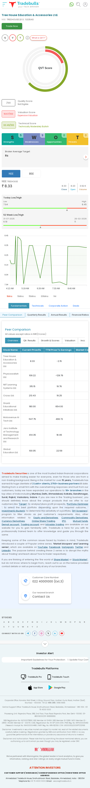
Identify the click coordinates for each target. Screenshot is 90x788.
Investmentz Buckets (13, 510)
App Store (38, 687)
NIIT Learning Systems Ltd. (10, 386)
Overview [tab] (13, 340)
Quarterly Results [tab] (36, 314)
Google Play (59, 687)
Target (23, 504)
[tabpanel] (45, 239)
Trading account (30, 524)
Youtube (61, 633)
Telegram (27, 633)
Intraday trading (54, 524)
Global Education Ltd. (10, 451)
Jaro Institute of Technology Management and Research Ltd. (11, 435)
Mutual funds (80, 521)
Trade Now (12, 26)
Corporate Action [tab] (58, 305)
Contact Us (41, 597)
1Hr (55, 296)
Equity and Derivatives (45, 517)
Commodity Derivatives (74, 517)
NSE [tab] (11, 174)
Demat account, (11, 524)
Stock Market (79, 559)
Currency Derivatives (13, 521)
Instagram (68, 547)
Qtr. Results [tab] (29, 340)
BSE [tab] (31, 174)
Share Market (61, 559)
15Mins (32, 296)
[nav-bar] (5, 4)
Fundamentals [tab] (19, 305)
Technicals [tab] (38, 305)
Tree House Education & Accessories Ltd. (10, 361)
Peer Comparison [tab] (12, 314)
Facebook (54, 547)
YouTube (43, 547)
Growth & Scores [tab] (50, 340)
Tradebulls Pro (35, 677)
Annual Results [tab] (59, 314)
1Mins (9, 296)
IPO (64, 521)
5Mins (20, 296)
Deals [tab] (76, 305)
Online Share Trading (43, 521)
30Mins (44, 296)
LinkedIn (6, 550)
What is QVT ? (38, 37)
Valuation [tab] (70, 340)
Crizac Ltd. (8, 395)
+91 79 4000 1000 (37, 781)
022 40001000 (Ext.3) (48, 581)
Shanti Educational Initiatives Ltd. (10, 406)
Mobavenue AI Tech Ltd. (11, 419)
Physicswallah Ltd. (11, 375)
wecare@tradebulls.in (62, 781)
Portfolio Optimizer (77, 504)
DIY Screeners (79, 510)
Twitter (79, 547)
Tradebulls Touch (60, 677)
